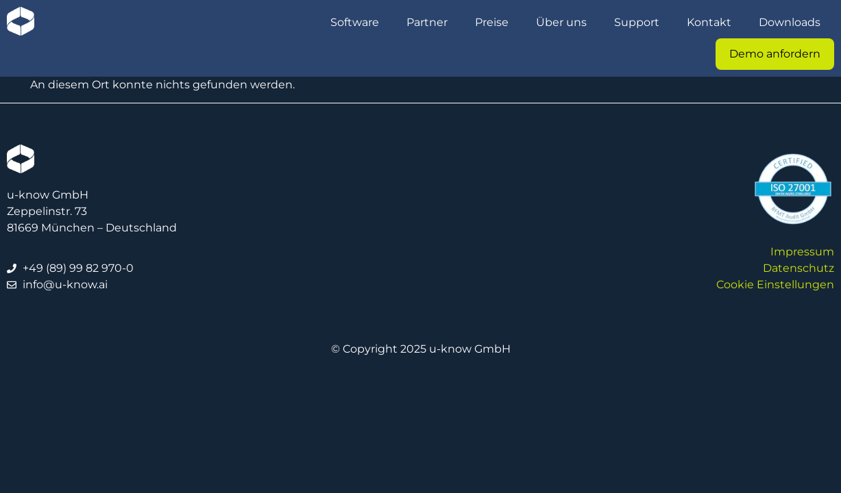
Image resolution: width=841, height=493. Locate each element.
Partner (427, 22)
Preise (492, 22)
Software (354, 22)
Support (636, 22)
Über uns (561, 22)
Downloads (789, 22)
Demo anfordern (774, 53)
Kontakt (709, 22)
